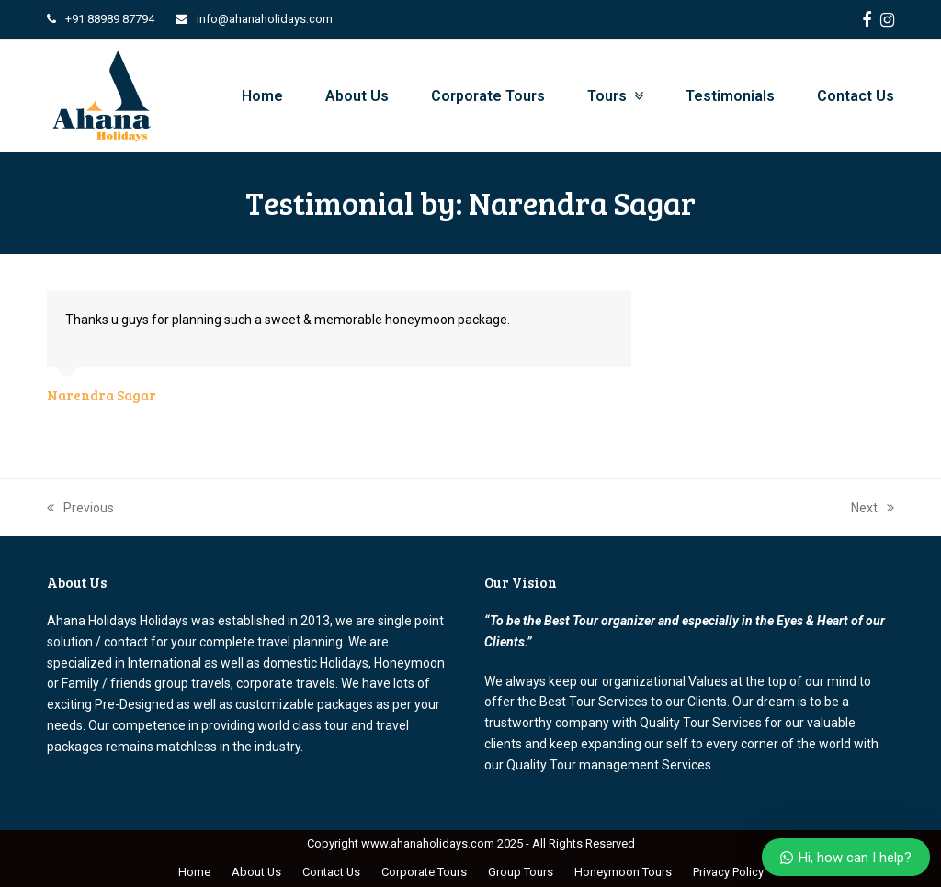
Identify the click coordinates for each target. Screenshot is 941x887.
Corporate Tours (424, 872)
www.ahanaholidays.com (427, 843)
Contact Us (331, 872)
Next (872, 507)
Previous (80, 507)
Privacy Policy (728, 872)
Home (194, 872)
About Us (256, 872)
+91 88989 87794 (109, 19)
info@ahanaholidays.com (265, 19)
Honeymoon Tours (623, 872)
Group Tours (520, 872)
